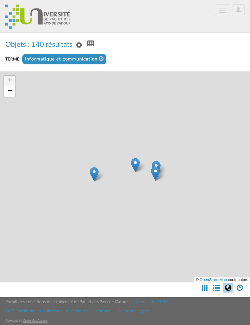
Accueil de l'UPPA (152, 302)
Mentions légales (134, 311)
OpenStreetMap (213, 280)
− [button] (9, 91)
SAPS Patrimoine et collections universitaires (46, 311)
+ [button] (9, 81)
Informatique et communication (64, 59)
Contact (103, 311)
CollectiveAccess (35, 321)
